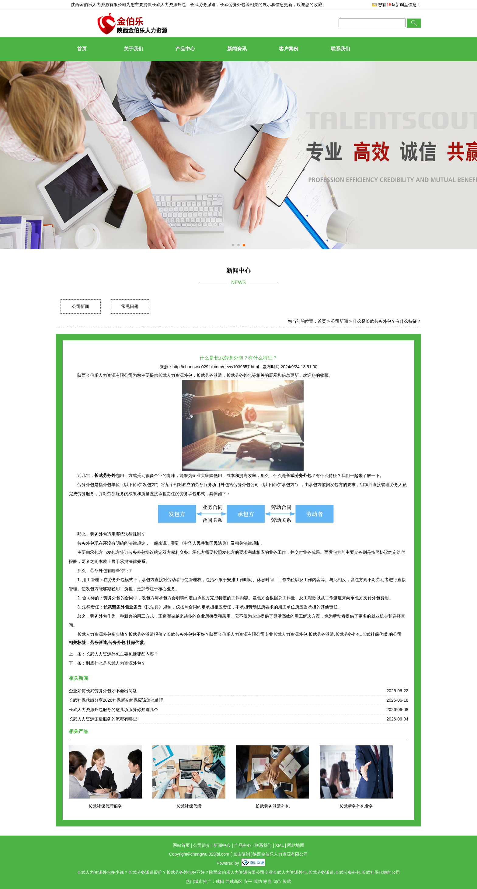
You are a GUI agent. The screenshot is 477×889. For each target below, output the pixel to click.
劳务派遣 (98, 642)
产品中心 (185, 48)
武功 (257, 881)
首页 (82, 48)
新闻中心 (222, 845)
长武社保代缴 (189, 806)
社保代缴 (135, 642)
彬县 (267, 881)
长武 (287, 881)
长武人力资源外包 (169, 4)
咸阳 (220, 881)
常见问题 (129, 306)
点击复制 (241, 854)
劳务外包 (116, 642)
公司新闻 (80, 306)
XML (279, 845)
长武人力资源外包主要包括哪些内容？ (122, 654)
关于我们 (133, 48)
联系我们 (340, 48)
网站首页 (181, 845)
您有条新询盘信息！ (396, 4)
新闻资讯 (237, 48)
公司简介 (201, 845)
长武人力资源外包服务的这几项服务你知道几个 (113, 709)
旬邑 (277, 881)
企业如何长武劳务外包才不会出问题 (103, 690)
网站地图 (295, 845)
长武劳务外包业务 (356, 806)
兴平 (248, 881)
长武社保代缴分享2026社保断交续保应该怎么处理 (116, 700)
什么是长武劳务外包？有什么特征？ (387, 321)
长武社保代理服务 (105, 806)
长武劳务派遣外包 (273, 806)
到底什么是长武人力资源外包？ (115, 663)
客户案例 (288, 48)
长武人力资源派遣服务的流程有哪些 (103, 719)
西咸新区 (233, 881)
